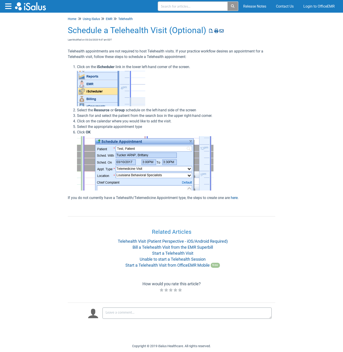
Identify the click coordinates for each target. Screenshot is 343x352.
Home (72, 19)
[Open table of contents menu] (9, 5)
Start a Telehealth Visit (172, 253)
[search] (193, 6)
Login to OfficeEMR (319, 6)
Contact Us (285, 6)
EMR (109, 19)
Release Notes (254, 6)
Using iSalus (91, 19)
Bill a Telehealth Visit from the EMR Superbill (173, 247)
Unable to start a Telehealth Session (173, 259)
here (234, 198)
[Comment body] (187, 313)
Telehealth (125, 19)
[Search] (233, 6)
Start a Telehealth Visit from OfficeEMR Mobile (172, 265)
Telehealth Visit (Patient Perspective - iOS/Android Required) (173, 241)
